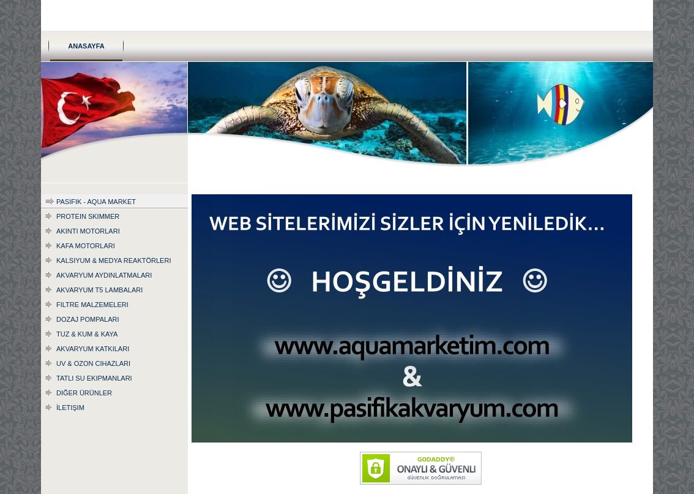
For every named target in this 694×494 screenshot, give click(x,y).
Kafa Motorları (85, 245)
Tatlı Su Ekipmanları (94, 378)
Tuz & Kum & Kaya (87, 334)
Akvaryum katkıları (92, 348)
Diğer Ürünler (84, 393)
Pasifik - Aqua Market (96, 201)
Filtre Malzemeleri (92, 304)
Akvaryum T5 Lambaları (99, 290)
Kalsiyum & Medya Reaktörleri (113, 260)
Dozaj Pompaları (87, 319)
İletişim (70, 407)
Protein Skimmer (87, 216)
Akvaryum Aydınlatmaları (104, 275)
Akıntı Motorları (88, 231)
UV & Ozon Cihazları (93, 363)
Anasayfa (86, 46)
